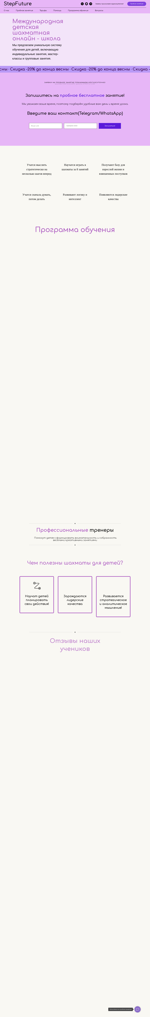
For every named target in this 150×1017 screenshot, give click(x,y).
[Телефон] (82, 3)
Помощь (57, 10)
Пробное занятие (24, 10)
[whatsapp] (86, 3)
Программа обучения (78, 10)
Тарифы (43, 10)
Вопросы (99, 10)
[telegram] (90, 3)
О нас (6, 10)
